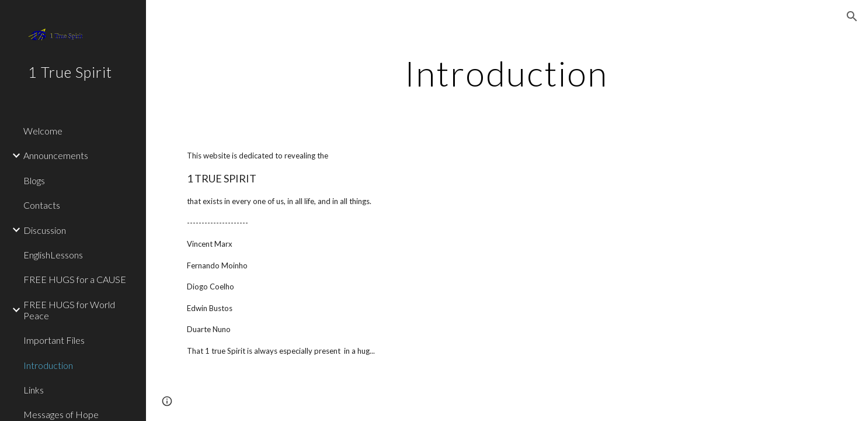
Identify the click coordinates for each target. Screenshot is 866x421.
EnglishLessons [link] (53, 254)
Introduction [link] (48, 365)
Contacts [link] (41, 204)
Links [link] (33, 389)
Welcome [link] (42, 130)
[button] (852, 16)
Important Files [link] (54, 340)
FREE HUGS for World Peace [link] (69, 310)
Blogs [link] (34, 180)
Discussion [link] (44, 230)
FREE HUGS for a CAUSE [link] (74, 279)
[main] (506, 73)
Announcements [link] (55, 155)
